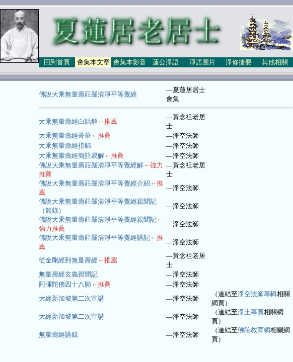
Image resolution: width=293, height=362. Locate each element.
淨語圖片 (202, 62)
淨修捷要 (239, 62)
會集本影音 (129, 62)
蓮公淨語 (166, 62)
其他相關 (275, 62)
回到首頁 (57, 62)
